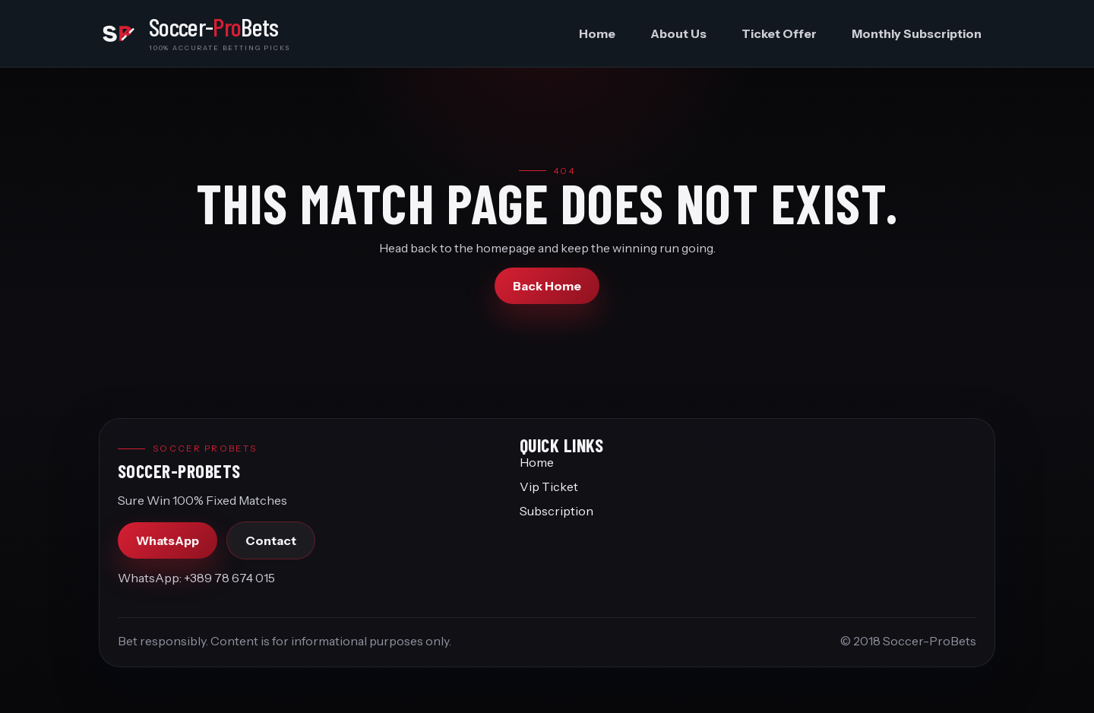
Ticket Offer (779, 33)
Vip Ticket (549, 486)
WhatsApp (167, 540)
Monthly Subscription (917, 33)
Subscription (556, 510)
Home (597, 33)
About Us (678, 33)
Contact (270, 540)
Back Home (547, 285)
